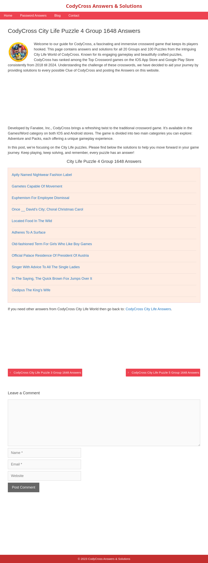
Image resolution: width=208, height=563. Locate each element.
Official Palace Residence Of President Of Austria (50, 255)
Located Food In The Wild (32, 221)
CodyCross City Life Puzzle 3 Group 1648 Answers (47, 372)
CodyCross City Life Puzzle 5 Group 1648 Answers (165, 372)
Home (8, 15)
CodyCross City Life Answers (148, 309)
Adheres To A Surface (29, 232)
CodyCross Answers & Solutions (104, 6)
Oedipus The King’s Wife (31, 290)
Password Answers (33, 15)
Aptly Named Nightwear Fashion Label (42, 175)
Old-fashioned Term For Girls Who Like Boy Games (52, 244)
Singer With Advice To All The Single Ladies (46, 267)
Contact (73, 15)
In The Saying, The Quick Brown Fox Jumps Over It (52, 279)
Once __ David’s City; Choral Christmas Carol (47, 209)
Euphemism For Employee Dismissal (40, 198)
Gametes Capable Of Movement (37, 186)
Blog (57, 15)
